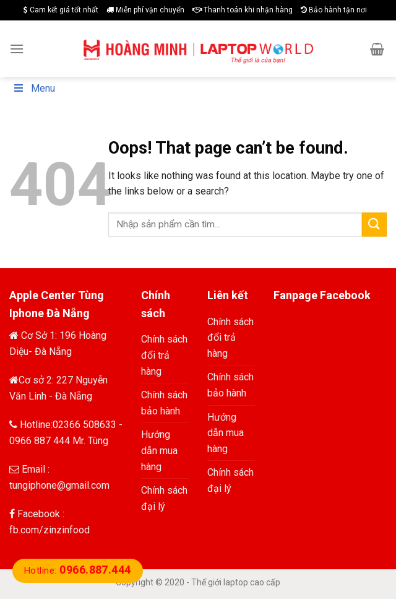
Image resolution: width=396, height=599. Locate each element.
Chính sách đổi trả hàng (164, 355)
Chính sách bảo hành (164, 403)
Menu (33, 88)
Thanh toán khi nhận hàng (242, 10)
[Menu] (16, 48)
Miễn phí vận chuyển (145, 10)
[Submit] (374, 224)
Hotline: (77, 570)
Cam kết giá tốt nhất (61, 10)
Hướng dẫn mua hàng (159, 450)
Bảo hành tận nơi (334, 10)
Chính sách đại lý (164, 498)
